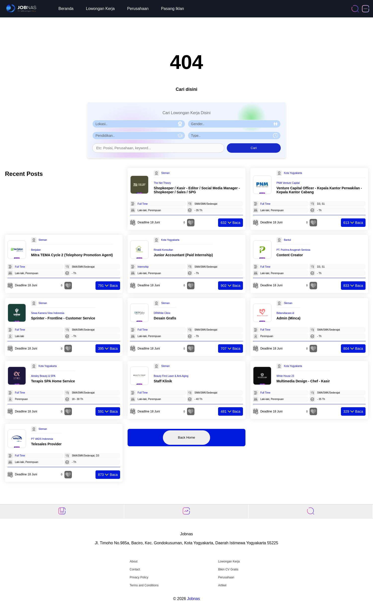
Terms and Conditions (144, 585)
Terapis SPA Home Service (53, 381)
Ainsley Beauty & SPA (43, 376)
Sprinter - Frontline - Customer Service (63, 318)
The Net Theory (162, 183)
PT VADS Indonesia (42, 439)
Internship (143, 266)
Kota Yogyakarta (293, 173)
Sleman (165, 173)
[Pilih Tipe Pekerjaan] (234, 136)
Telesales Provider (46, 444)
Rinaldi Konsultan (163, 250)
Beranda (66, 8)
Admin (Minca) (288, 318)
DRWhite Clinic (162, 313)
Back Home (186, 437)
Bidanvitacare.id (285, 313)
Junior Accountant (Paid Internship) (183, 255)
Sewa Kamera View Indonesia (47, 313)
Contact (135, 569)
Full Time (143, 203)
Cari (254, 148)
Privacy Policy (139, 577)
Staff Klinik (163, 381)
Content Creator (290, 255)
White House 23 (285, 376)
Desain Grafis (165, 318)
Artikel (222, 585)
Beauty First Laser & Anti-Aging (171, 376)
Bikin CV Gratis (228, 569)
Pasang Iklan (172, 8)
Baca (230, 223)
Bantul (287, 240)
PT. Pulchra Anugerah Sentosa (293, 250)
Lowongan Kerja (100, 8)
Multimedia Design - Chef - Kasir (303, 381)
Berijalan (36, 250)
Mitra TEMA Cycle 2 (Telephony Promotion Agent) (72, 255)
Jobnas (193, 599)
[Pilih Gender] (234, 124)
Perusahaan (137, 8)
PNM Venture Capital (288, 183)
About (133, 561)
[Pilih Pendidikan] (138, 136)
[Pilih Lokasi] (138, 124)
